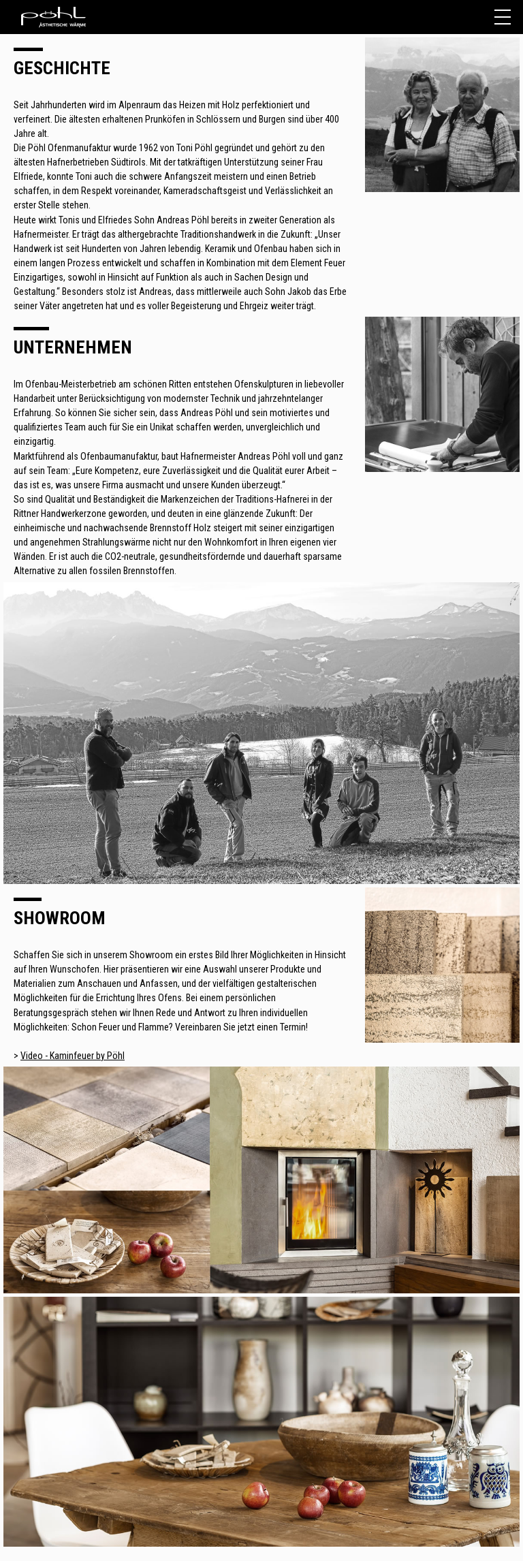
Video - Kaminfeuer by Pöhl (72, 1055)
